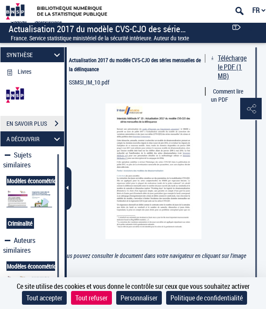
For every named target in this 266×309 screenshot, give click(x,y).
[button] (251, 109)
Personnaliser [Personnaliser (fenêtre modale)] (139, 298)
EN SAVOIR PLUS (35, 124)
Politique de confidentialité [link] (206, 298)
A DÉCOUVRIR (34, 138)
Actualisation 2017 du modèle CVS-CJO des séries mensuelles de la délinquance (135, 65)
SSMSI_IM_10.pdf (89, 82)
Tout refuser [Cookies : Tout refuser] (91, 298)
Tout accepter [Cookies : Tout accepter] (44, 298)
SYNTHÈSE (34, 54)
